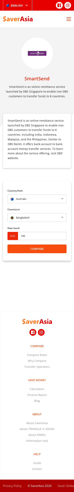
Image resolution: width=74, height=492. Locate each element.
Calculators (37, 389)
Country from (15, 190)
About (37, 414)
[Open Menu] (69, 19)
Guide (37, 463)
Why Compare (37, 361)
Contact (37, 469)
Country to (13, 209)
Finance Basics (37, 395)
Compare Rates (37, 355)
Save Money (37, 380)
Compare (37, 249)
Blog (37, 401)
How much (13, 228)
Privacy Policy (12, 486)
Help (37, 454)
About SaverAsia (37, 423)
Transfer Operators (37, 367)
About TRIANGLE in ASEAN (37, 429)
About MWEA (37, 435)
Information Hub (37, 441)
